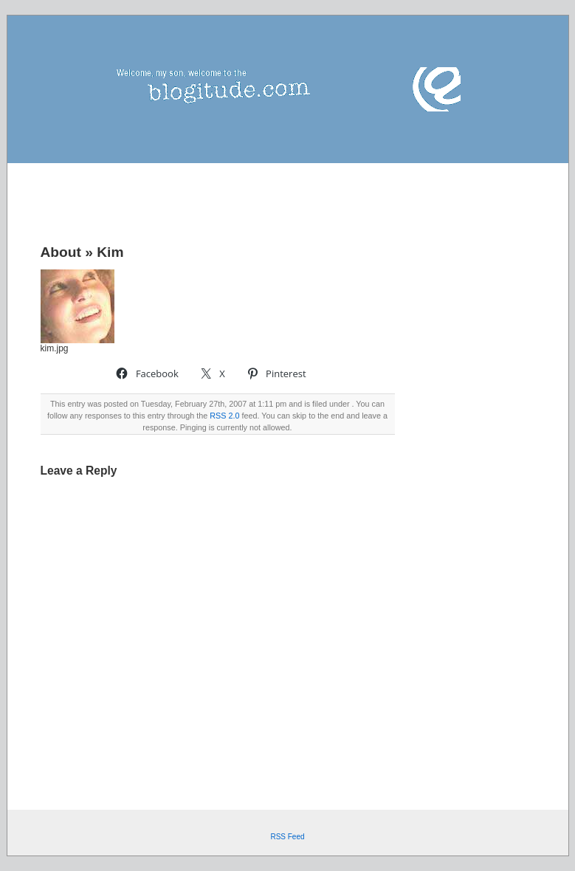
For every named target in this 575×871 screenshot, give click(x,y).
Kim (110, 252)
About (61, 252)
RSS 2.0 (224, 415)
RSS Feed (287, 837)
